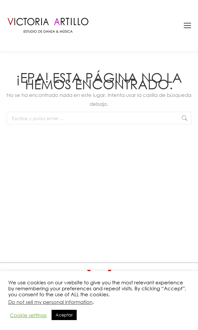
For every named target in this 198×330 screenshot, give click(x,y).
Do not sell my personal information (50, 302)
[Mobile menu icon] (187, 25)
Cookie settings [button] (28, 315)
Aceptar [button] (64, 315)
